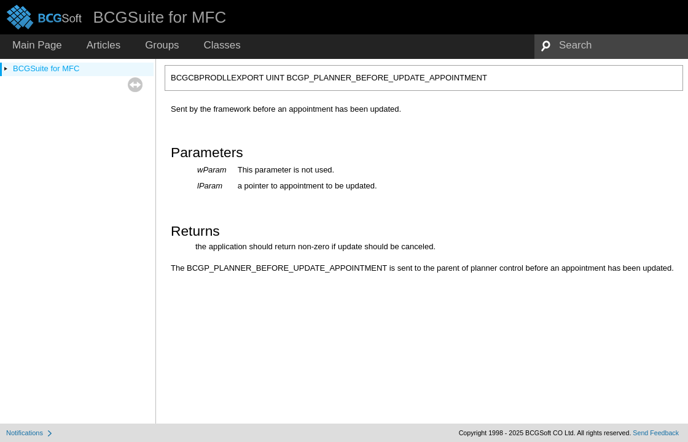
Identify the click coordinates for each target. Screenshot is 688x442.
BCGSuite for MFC (46, 68)
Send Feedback (656, 432)
